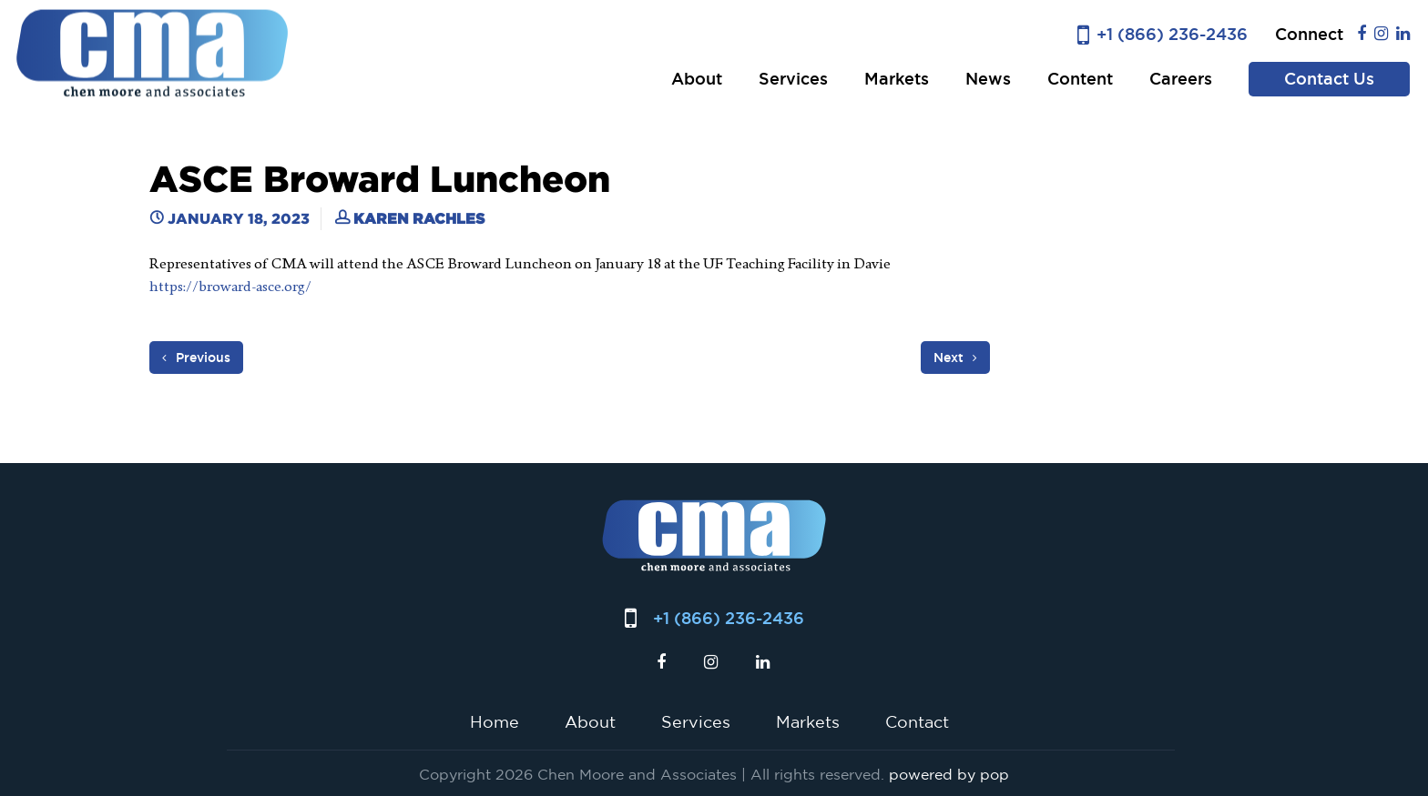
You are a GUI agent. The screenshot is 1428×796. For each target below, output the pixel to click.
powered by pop (949, 774)
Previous (196, 357)
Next (955, 357)
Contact (917, 721)
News (988, 78)
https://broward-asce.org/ (230, 286)
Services (793, 78)
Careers (1180, 78)
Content (1080, 78)
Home (494, 721)
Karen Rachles (418, 218)
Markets (896, 78)
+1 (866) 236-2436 (1172, 34)
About (696, 78)
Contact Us (1329, 78)
